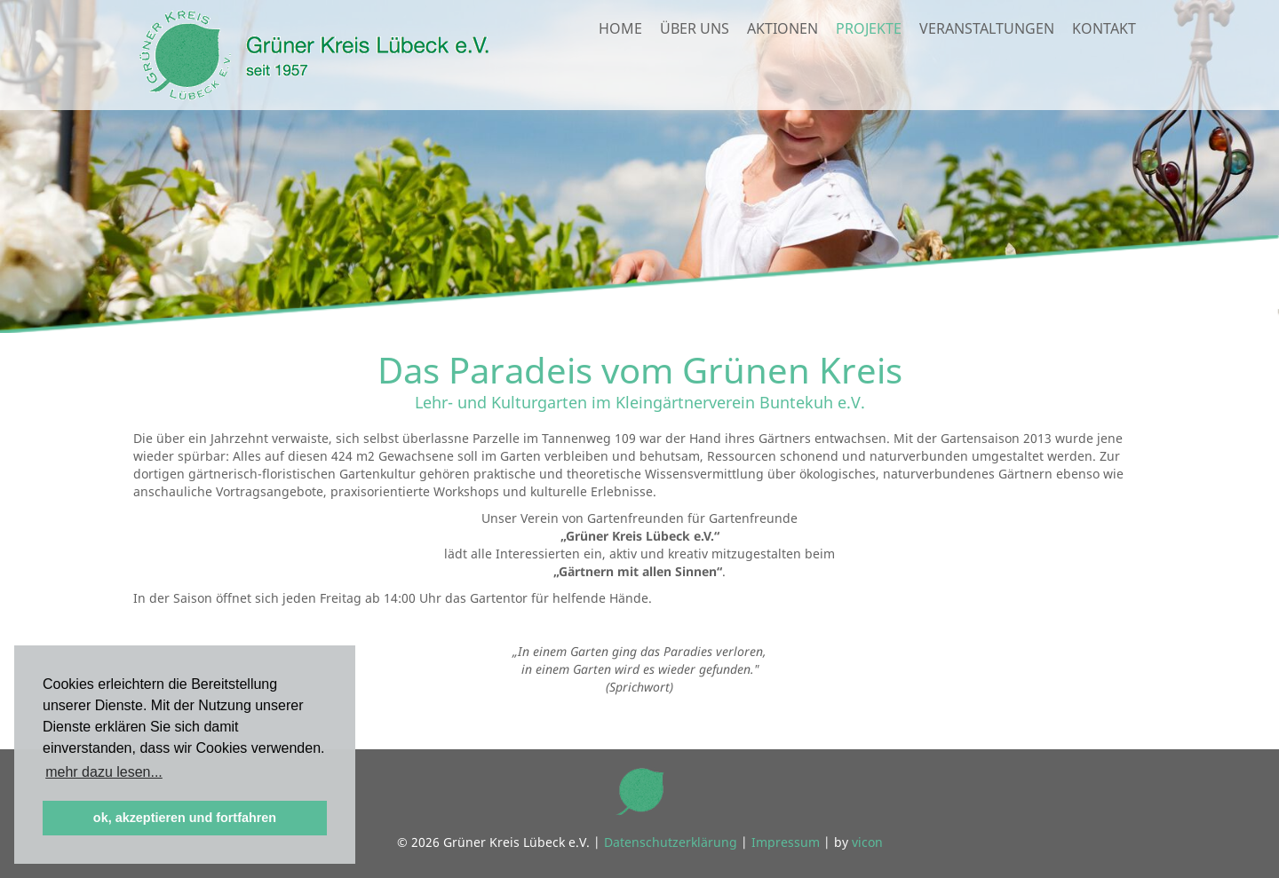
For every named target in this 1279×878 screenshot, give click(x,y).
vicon (867, 842)
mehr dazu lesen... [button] (104, 771)
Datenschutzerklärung (670, 842)
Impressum (785, 842)
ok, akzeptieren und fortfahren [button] (184, 818)
